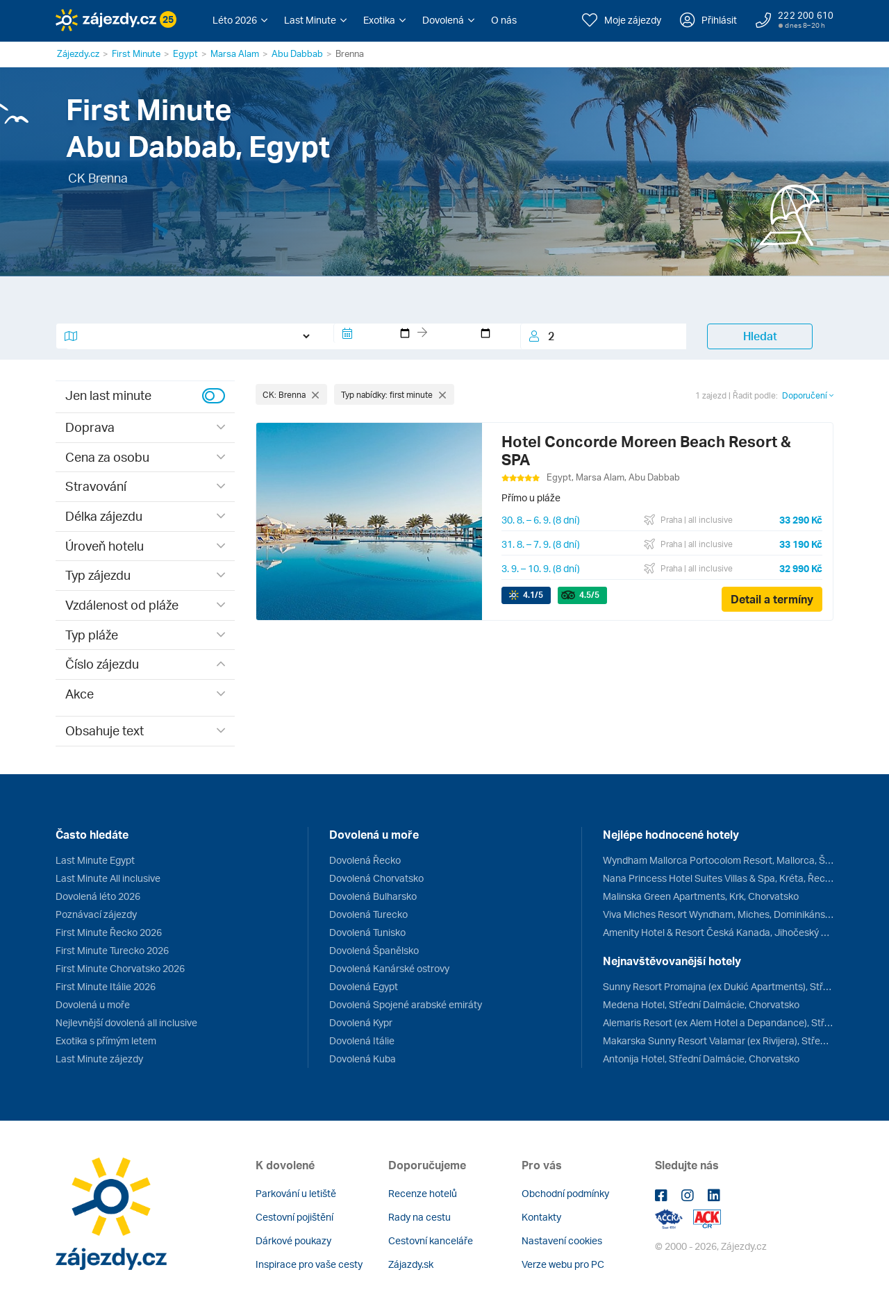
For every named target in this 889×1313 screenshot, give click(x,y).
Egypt (185, 53)
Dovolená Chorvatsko (376, 878)
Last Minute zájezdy (99, 1058)
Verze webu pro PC (563, 1264)
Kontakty (541, 1217)
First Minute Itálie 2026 (106, 986)
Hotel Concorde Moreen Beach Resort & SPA (646, 450)
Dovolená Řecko (365, 860)
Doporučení (807, 395)
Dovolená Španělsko (374, 950)
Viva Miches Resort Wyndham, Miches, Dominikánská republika (718, 914)
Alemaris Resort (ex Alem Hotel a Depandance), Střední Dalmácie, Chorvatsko (718, 1022)
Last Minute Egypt (95, 860)
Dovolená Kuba (362, 1058)
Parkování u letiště (296, 1193)
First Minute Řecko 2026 (109, 932)
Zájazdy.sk (410, 1264)
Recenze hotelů (422, 1193)
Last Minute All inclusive (108, 878)
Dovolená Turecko (368, 914)
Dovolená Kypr (360, 1022)
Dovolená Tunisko (367, 932)
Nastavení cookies (562, 1240)
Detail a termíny (772, 599)
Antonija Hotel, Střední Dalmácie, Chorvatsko (701, 1058)
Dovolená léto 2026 (98, 896)
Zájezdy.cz (78, 53)
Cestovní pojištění (294, 1217)
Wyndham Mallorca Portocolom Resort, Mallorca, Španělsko (718, 860)
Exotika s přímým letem (106, 1040)
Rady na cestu (419, 1217)
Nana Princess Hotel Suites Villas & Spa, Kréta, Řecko (718, 878)
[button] (240, 20)
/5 (533, 594)
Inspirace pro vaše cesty (309, 1264)
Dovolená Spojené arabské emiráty (405, 1004)
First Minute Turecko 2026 (112, 950)
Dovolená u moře (93, 1004)
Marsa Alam (234, 53)
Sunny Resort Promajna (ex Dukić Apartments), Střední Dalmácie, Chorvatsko (718, 986)
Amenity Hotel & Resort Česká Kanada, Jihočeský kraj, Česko (718, 932)
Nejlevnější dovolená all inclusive (126, 1022)
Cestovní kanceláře (430, 1240)
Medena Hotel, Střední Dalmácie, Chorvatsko (701, 1004)
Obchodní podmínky (565, 1193)
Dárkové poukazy (293, 1240)
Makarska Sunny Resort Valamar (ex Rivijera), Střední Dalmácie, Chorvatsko (718, 1040)
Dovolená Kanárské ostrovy (389, 968)
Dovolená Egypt (363, 986)
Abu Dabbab (297, 53)
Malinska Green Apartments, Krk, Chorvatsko (701, 896)
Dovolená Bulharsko (373, 896)
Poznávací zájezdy (96, 914)
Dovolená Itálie (361, 1040)
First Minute (136, 53)
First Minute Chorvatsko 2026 (120, 968)
